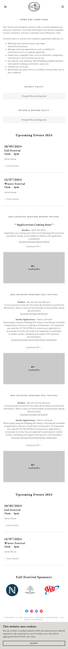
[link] (34, 7)
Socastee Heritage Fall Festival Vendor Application (34, 336)
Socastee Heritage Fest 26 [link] (34, 617)
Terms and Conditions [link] (34, 621)
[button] (5, 6)
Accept (34, 643)
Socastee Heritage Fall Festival (33, 309)
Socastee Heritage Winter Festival (34, 238)
